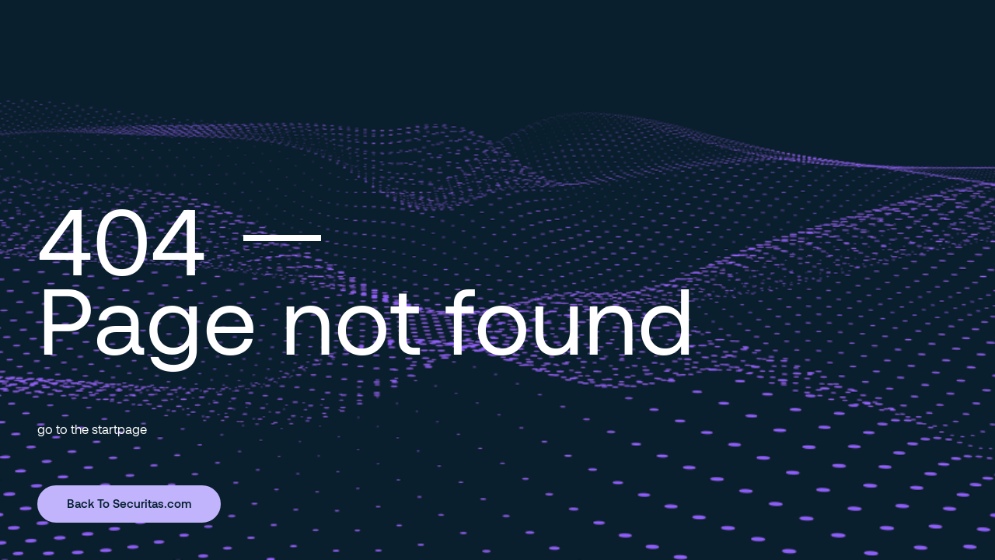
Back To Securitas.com (129, 503)
